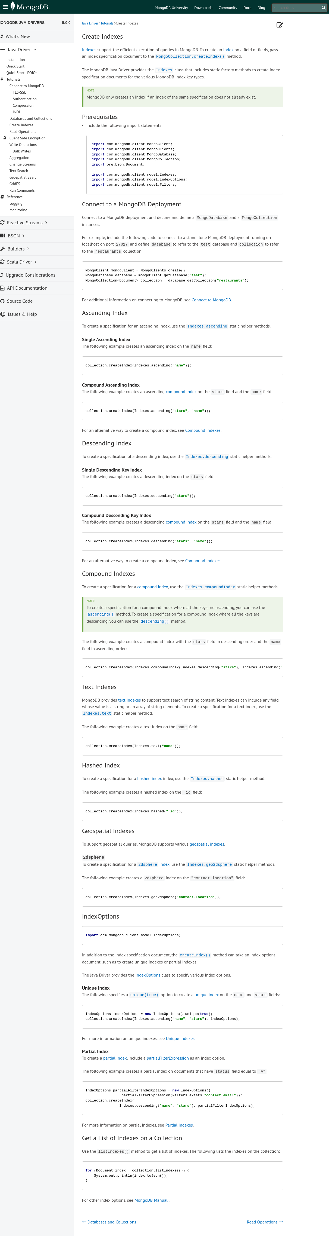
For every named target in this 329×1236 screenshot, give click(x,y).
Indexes (95, 49)
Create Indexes (27, 125)
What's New (21, 36)
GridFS (20, 183)
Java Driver (96, 23)
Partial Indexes (185, 1125)
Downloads (203, 7)
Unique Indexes (186, 1038)
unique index (212, 994)
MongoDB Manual (156, 1200)
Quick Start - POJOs (27, 72)
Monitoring (24, 209)
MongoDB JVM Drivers (26, 22)
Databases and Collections (36, 118)
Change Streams (28, 164)
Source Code (22, 301)
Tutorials (112, 23)
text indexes (135, 700)
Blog (261, 7)
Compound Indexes (208, 430)
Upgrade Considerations (33, 275)
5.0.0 (72, 22)
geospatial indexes (212, 844)
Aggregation (25, 157)
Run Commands (27, 190)
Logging (21, 203)
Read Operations (28, 131)
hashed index (155, 778)
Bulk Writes (27, 151)
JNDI (22, 111)
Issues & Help (24, 314)
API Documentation (29, 288)
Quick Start (21, 66)
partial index (121, 1058)
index (234, 49)
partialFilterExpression (173, 1058)
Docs (247, 7)
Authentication (30, 98)
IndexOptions (153, 975)
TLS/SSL (25, 92)
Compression (28, 105)
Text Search (24, 170)
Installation (21, 59)
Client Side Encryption (33, 138)
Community (228, 7)
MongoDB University (171, 7)
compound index (187, 391)
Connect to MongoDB (217, 299)
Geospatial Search (29, 177)
